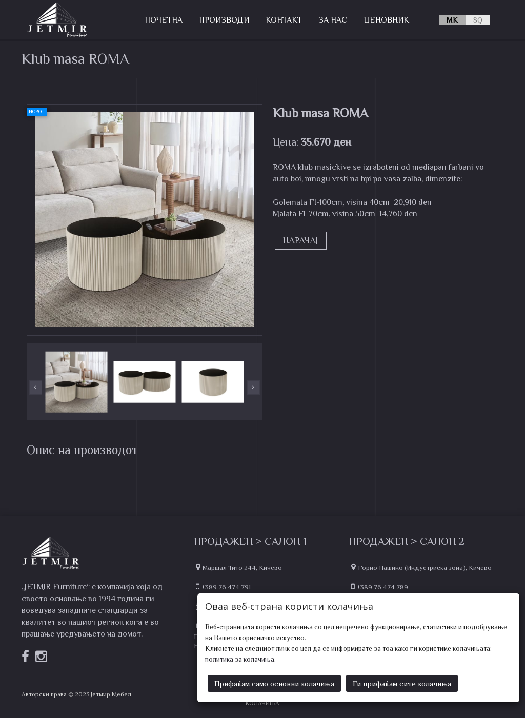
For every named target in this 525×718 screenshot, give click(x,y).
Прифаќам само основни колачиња (274, 682)
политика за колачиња (239, 658)
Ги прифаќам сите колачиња (402, 682)
